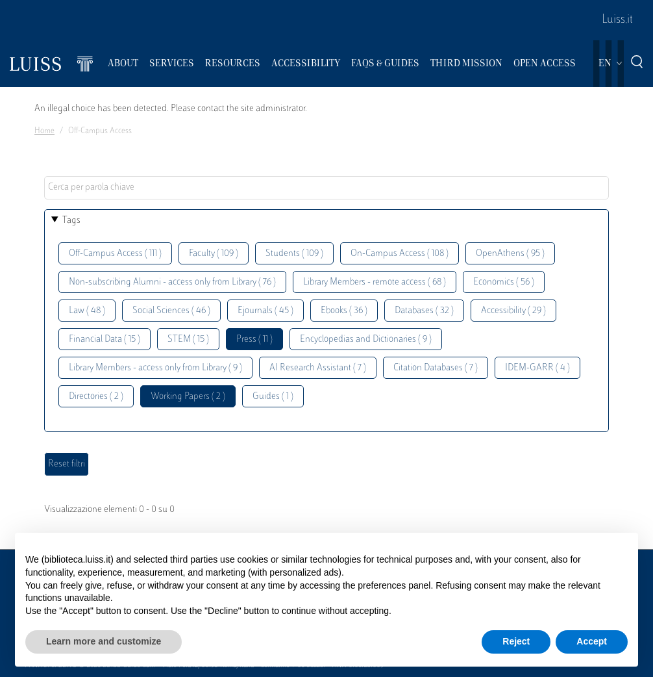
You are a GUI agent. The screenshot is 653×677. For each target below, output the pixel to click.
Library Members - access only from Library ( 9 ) (155, 368)
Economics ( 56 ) (503, 282)
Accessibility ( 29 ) (513, 311)
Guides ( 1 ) (273, 397)
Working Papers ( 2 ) (188, 397)
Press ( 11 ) (254, 339)
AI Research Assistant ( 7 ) (317, 368)
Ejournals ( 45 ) (265, 311)
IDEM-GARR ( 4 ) (537, 368)
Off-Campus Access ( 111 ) (115, 254)
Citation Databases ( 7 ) (435, 368)
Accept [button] (591, 641)
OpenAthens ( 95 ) (510, 254)
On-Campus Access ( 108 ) (400, 254)
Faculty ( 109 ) (213, 254)
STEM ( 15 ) (188, 339)
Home (44, 131)
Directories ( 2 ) (96, 397)
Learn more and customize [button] (103, 641)
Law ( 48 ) (87, 311)
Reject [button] (516, 641)
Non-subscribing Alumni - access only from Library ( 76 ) (172, 282)
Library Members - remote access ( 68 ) (374, 282)
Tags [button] (71, 220)
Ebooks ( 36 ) (344, 311)
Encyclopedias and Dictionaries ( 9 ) (366, 339)
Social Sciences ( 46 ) (171, 311)
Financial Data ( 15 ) (104, 339)
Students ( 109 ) (294, 254)
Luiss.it (617, 20)
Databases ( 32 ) (424, 311)
